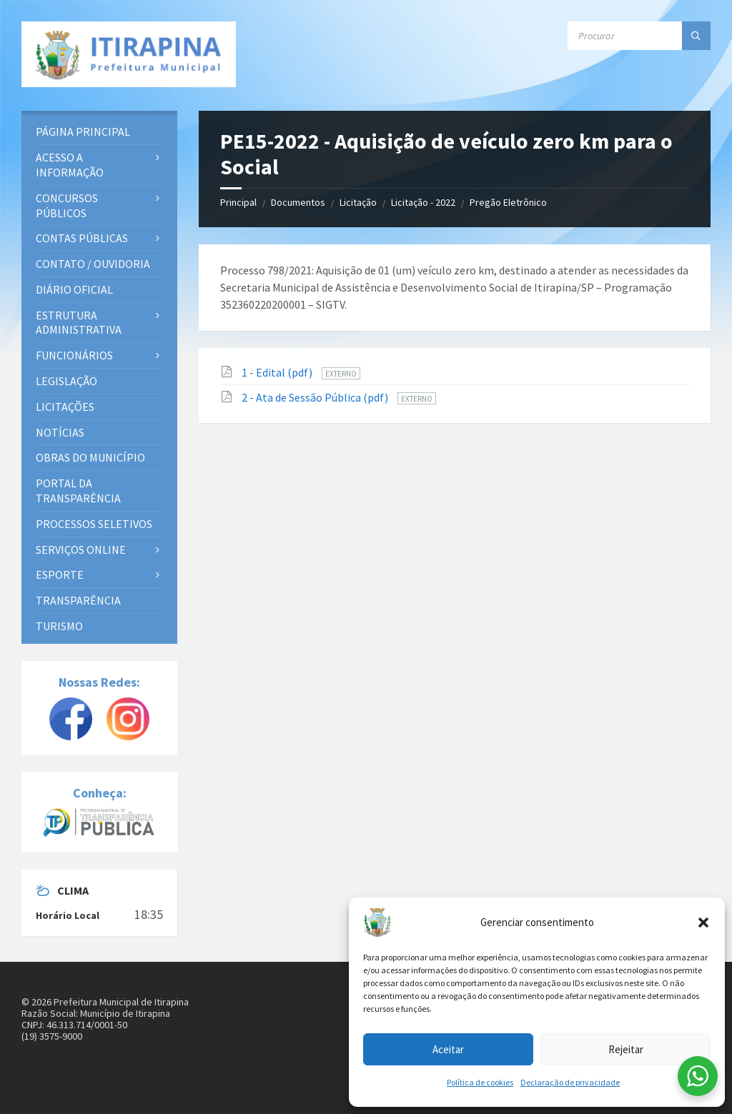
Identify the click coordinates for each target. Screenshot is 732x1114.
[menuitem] (99, 131)
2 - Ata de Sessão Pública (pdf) (316, 397)
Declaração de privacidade (570, 1082)
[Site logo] (128, 54)
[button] (703, 922)
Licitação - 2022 (423, 202)
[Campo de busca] (639, 35)
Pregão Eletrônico (508, 202)
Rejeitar (625, 1049)
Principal (238, 202)
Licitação (358, 202)
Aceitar (448, 1049)
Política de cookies (480, 1082)
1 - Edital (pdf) (278, 372)
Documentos (298, 202)
